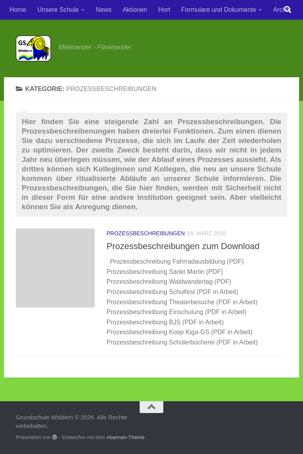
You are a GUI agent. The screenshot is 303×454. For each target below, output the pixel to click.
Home (17, 9)
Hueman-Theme (125, 437)
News (104, 9)
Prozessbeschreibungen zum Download (183, 246)
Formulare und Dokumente (218, 9)
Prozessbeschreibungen (146, 233)
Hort (164, 9)
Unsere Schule (58, 9)
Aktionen (135, 9)
